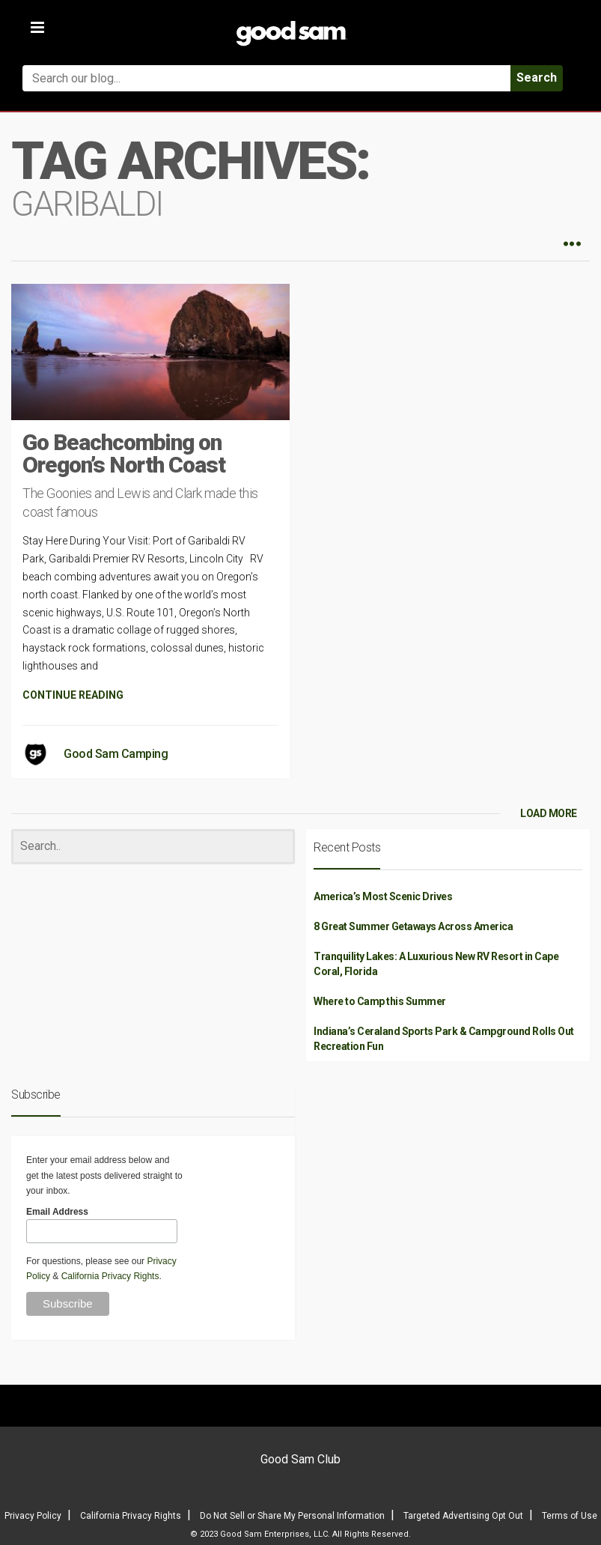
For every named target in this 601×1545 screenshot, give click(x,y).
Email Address (57, 1211)
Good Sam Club (300, 1459)
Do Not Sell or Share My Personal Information (292, 1516)
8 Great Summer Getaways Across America (413, 926)
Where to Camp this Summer (380, 1001)
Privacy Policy (32, 1516)
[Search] (153, 846)
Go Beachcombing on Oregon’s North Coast (123, 453)
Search (536, 77)
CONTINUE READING (72, 695)
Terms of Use (569, 1516)
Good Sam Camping (116, 754)
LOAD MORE (548, 813)
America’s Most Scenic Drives (383, 896)
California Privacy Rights (110, 1276)
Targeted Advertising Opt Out (463, 1516)
